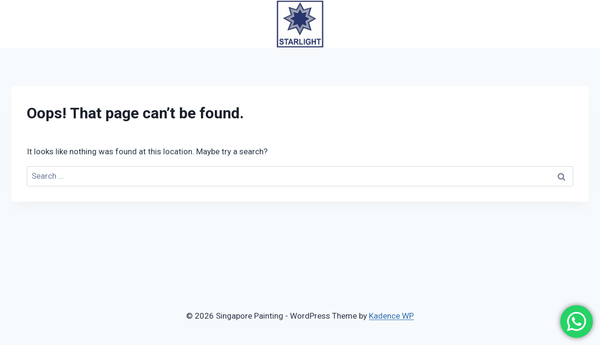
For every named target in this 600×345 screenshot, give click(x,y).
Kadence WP (391, 316)
